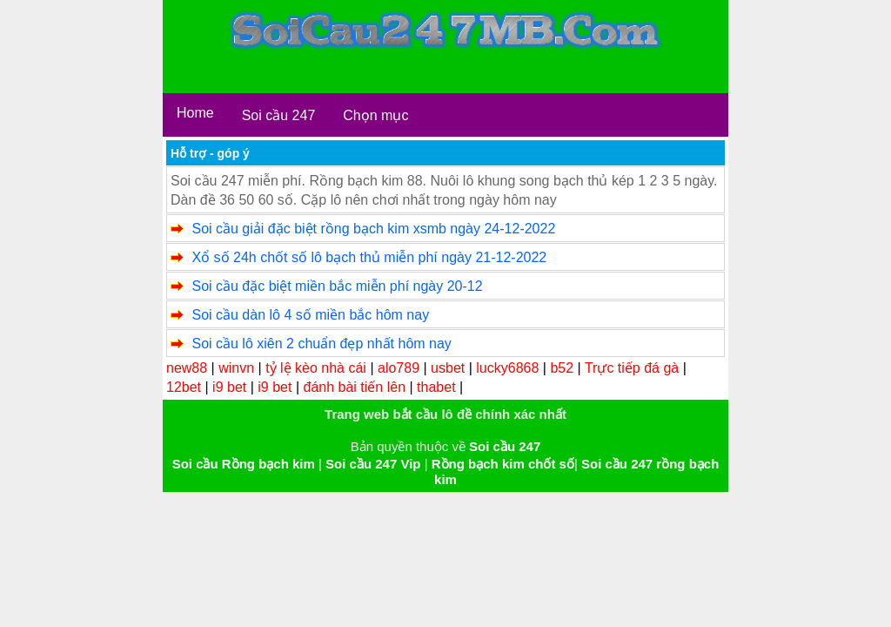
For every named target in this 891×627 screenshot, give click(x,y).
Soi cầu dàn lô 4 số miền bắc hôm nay (310, 314)
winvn (236, 368)
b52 (561, 368)
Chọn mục (375, 115)
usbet (448, 368)
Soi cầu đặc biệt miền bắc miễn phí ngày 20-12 (336, 286)
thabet (436, 387)
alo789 (398, 368)
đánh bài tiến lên (355, 387)
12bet (183, 387)
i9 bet (229, 387)
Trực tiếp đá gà (632, 368)
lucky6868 (507, 368)
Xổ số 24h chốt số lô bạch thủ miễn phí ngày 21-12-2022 (368, 257)
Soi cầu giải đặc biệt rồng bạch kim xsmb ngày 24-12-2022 (373, 228)
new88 (186, 368)
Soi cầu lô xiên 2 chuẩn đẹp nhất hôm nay (321, 343)
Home (195, 112)
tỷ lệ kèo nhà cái (315, 368)
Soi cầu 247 (279, 115)
